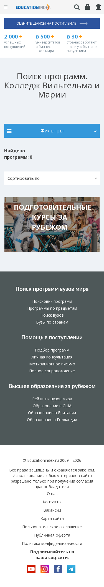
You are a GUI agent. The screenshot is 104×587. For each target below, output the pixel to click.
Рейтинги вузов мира (52, 398)
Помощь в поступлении (52, 337)
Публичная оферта (52, 535)
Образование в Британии (52, 412)
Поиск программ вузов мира (52, 288)
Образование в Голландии (52, 419)
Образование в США (52, 405)
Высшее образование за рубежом (51, 386)
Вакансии (52, 510)
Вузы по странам (52, 322)
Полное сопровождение (52, 370)
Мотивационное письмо (52, 363)
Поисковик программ (52, 301)
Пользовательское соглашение (52, 526)
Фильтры (52, 130)
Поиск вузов (52, 315)
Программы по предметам (52, 308)
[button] (52, 178)
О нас (52, 493)
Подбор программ (52, 350)
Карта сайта (52, 518)
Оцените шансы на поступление (52, 23)
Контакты (52, 501)
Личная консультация (52, 357)
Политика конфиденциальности (52, 543)
